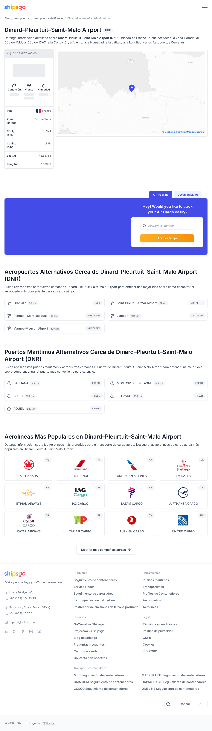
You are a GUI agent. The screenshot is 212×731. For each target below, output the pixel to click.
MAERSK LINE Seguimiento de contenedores (173, 675)
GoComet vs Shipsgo (89, 624)
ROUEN (19, 408)
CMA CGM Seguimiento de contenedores (103, 682)
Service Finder (84, 587)
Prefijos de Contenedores (161, 593)
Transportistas (153, 587)
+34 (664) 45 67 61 (21, 613)
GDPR (147, 638)
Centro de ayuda (85, 651)
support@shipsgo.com (23, 622)
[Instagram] (31, 631)
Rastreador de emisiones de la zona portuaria (106, 607)
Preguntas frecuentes (89, 644)
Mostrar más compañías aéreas (106, 550)
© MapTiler (167, 132)
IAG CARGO (80, 503)
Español (191, 704)
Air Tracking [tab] (161, 194)
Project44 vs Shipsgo (89, 631)
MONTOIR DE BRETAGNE (134, 383)
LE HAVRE (124, 396)
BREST (18, 396)
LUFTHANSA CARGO (183, 503)
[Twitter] (14, 631)
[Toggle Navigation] (205, 7)
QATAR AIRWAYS (29, 531)
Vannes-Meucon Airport (31, 328)
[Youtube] (39, 631)
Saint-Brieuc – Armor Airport (137, 303)
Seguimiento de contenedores (95, 580)
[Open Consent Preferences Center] (168, 704)
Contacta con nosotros (90, 658)
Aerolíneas (150, 607)
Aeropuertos (152, 600)
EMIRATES (183, 476)
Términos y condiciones (160, 624)
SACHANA (21, 383)
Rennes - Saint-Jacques (31, 316)
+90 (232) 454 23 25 (22, 598)
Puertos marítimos (156, 580)
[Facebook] (23, 631)
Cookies (149, 644)
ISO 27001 (150, 651)
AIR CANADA (29, 476)
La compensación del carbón (94, 600)
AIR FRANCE (80, 476)
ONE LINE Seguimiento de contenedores (170, 689)
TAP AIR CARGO (80, 531)
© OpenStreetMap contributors (189, 132)
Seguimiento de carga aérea (93, 593)
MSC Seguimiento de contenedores (99, 675)
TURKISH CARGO (132, 531)
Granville (20, 303)
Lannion (122, 316)
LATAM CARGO (132, 503)
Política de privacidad (158, 631)
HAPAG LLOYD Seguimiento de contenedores (174, 682)
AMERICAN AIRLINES (132, 476)
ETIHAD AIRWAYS (28, 503)
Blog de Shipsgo (85, 638)
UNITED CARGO (183, 531)
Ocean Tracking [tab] (188, 194)
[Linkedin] (6, 631)
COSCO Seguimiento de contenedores (101, 689)
